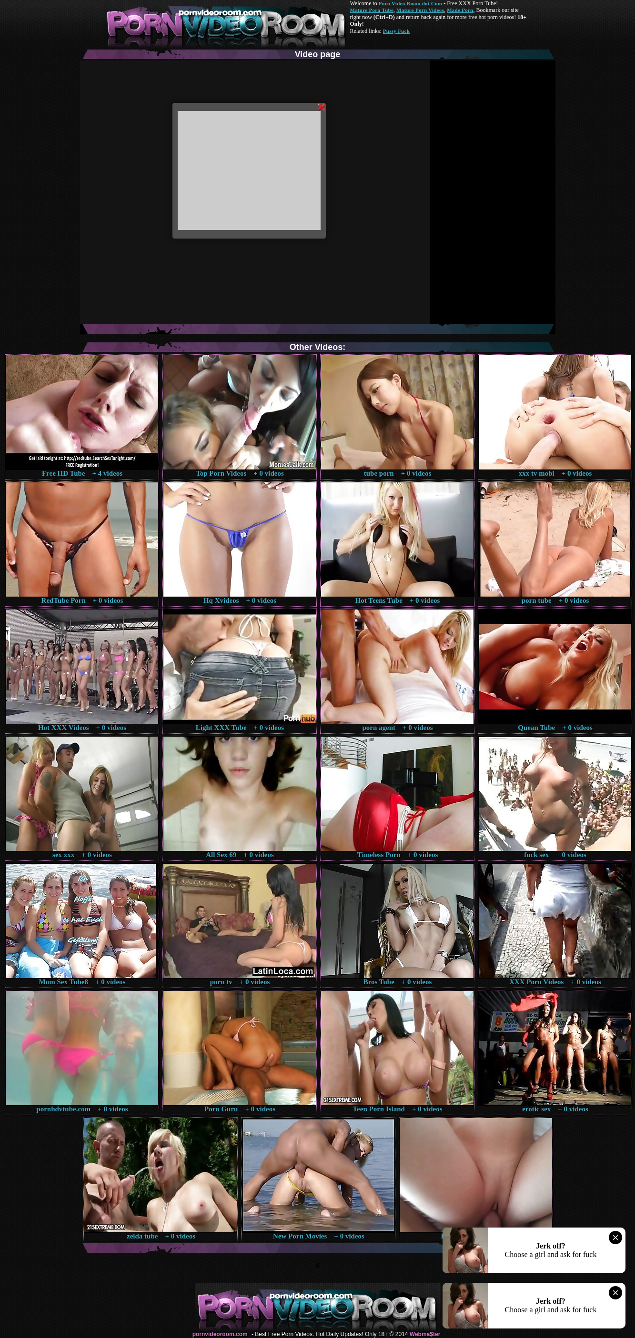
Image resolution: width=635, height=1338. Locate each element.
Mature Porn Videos (420, 10)
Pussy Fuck (396, 31)
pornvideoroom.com (220, 1334)
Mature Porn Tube (372, 10)
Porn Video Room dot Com (410, 3)
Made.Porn (460, 10)
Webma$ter (425, 1334)
